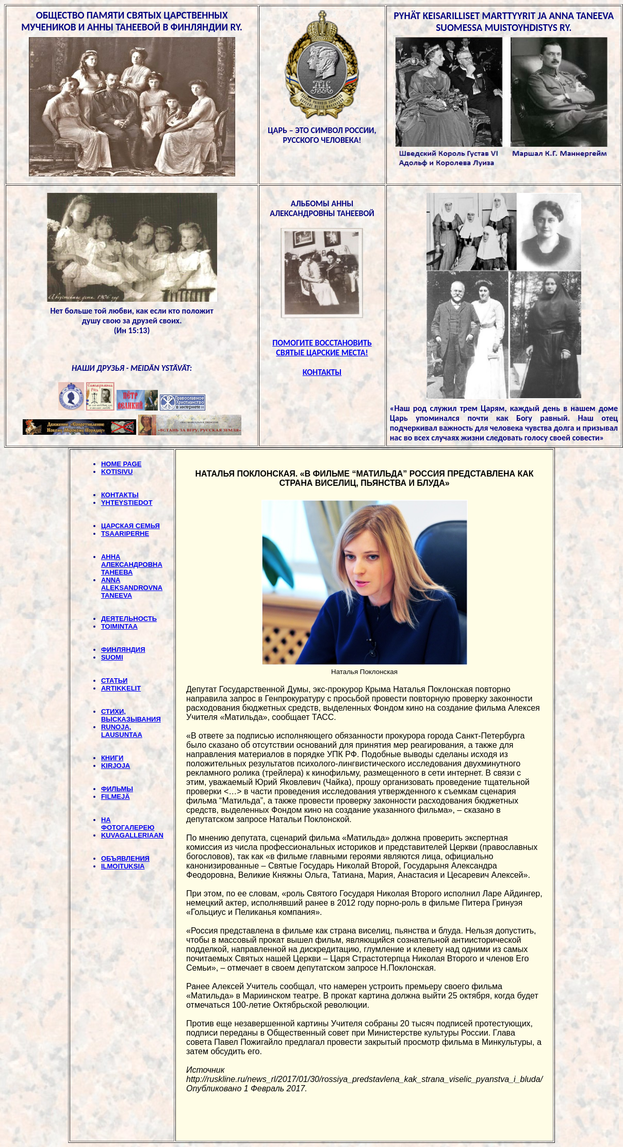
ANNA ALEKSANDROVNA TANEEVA (131, 587)
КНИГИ (112, 758)
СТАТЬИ (114, 680)
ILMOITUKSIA (123, 866)
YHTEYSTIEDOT (127, 502)
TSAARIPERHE (125, 533)
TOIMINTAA (119, 626)
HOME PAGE (121, 464)
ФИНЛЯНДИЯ (123, 649)
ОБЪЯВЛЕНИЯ (125, 858)
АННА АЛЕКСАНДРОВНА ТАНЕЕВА (131, 564)
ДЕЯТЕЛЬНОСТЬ (129, 618)
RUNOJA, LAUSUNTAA (121, 731)
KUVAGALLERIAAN (132, 835)
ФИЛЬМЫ (117, 789)
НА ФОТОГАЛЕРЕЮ (128, 823)
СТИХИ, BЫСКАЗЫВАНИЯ (131, 715)
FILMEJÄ (115, 796)
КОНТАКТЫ (120, 495)
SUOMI (112, 657)
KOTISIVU (117, 472)
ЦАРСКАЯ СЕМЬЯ (130, 526)
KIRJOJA (115, 765)
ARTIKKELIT (121, 688)
